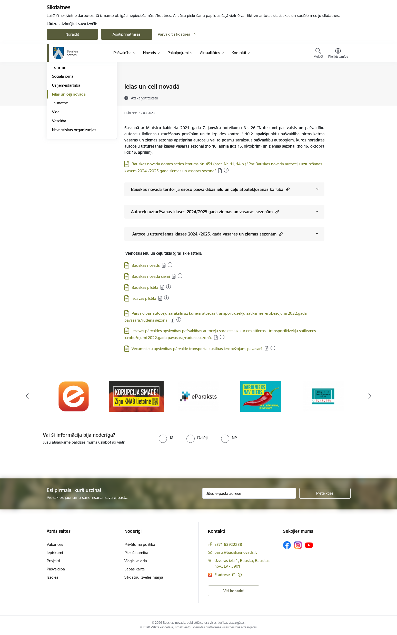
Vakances (55, 544)
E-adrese (222, 574)
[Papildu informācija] (240, 575)
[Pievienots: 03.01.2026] (170, 264)
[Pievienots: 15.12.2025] (168, 286)
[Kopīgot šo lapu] (337, 97)
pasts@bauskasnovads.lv (235, 552)
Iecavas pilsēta (144, 298)
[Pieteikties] (325, 493)
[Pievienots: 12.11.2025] (178, 319)
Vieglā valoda (135, 560)
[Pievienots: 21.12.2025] (273, 348)
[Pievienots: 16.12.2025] (222, 337)
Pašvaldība (56, 569)
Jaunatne (60, 158)
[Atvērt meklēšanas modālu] (318, 54)
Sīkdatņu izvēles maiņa (143, 577)
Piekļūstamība (136, 552)
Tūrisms (59, 122)
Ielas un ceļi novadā (69, 149)
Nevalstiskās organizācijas (74, 184)
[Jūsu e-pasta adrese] (249, 493)
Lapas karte (134, 569)
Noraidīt (72, 34)
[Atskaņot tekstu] (144, 98)
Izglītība (58, 95)
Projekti (53, 560)
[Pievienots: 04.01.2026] (226, 170)
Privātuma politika (139, 544)
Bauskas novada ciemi (151, 276)
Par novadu (62, 87)
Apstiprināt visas (127, 34)
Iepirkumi (55, 552)
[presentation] (43, 459)
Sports (57, 113)
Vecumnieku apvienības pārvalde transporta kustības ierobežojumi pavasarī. (197, 348)
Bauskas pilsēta (145, 287)
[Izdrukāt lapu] (337, 84)
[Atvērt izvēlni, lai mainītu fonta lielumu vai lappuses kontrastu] (338, 54)
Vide (55, 167)
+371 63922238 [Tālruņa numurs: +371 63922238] (228, 544)
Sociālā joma (62, 131)
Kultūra (58, 104)
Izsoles (52, 577)
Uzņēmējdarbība (66, 140)
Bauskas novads (146, 265)
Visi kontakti (233, 590)
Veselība (59, 175)
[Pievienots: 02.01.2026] (166, 297)
